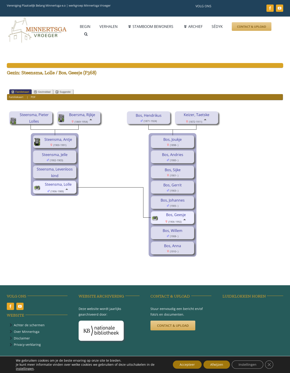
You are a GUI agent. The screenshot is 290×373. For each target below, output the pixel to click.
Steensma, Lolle (58, 184)
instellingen (25, 369)
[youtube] (279, 8)
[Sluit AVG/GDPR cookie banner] (269, 365)
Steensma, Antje (58, 139)
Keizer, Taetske (196, 114)
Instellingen (247, 364)
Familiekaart (20, 92)
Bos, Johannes (173, 200)
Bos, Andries (172, 154)
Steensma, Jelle (55, 154)
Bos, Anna (172, 245)
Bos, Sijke (173, 169)
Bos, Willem (172, 230)
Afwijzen (216, 364)
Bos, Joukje (172, 139)
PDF (33, 97)
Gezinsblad (42, 92)
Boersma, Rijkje (82, 114)
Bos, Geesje (176, 214)
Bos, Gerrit (172, 185)
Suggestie (63, 92)
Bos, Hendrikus (149, 115)
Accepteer (187, 364)
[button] (86, 34)
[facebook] (270, 8)
